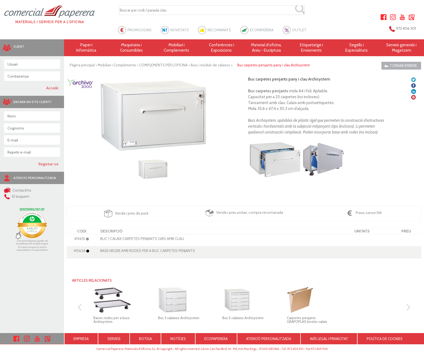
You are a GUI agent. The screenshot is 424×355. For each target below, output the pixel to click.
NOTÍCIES (178, 339)
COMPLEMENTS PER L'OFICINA (163, 65)
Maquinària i (131, 48)
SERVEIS (114, 339)
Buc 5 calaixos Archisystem (243, 318)
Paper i (86, 48)
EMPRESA (81, 339)
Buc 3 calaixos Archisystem (178, 318)
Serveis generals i (401, 48)
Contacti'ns (17, 190)
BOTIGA (145, 339)
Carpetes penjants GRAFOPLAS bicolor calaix (307, 320)
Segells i (356, 48)
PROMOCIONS (139, 30)
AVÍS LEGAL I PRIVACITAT (329, 339)
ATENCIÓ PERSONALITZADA (268, 339)
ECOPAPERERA (261, 30)
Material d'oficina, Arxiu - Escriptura (266, 48)
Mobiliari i (176, 48)
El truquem (16, 196)
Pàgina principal (82, 65)
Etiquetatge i (311, 48)
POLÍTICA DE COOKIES (385, 339)
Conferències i (221, 48)
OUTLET (299, 30)
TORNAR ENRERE (400, 65)
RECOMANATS (219, 30)
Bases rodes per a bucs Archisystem (111, 320)
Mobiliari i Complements (117, 65)
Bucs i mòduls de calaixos (210, 65)
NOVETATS (179, 30)
